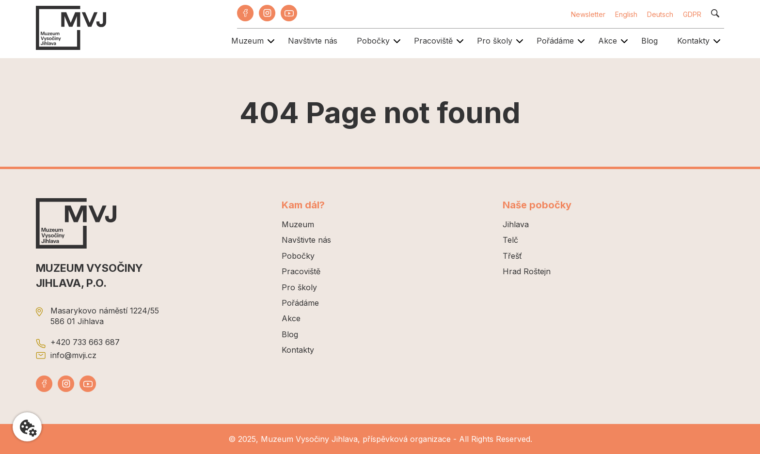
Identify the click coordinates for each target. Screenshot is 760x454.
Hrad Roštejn (527, 271)
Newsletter (588, 14)
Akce (607, 41)
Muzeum (247, 41)
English (626, 14)
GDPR (692, 14)
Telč (510, 240)
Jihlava (516, 224)
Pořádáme (555, 41)
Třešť (512, 256)
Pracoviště (433, 41)
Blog (649, 41)
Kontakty (693, 41)
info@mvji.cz (73, 355)
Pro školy (494, 41)
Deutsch (660, 14)
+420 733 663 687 (85, 342)
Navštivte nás (312, 41)
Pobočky (373, 41)
